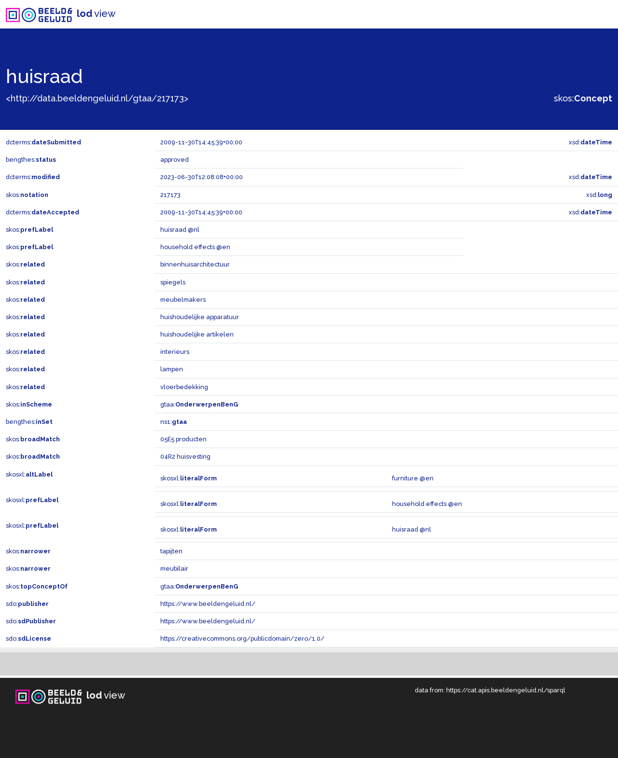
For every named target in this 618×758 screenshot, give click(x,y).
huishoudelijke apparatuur (199, 317)
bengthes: (31, 159)
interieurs (174, 351)
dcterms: (43, 142)
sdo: (27, 603)
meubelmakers (183, 299)
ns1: (173, 421)
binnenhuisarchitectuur (195, 264)
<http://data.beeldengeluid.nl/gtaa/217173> (97, 98)
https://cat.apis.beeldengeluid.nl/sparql (505, 690)
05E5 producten (183, 439)
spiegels (172, 282)
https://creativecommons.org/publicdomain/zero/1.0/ (242, 638)
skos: (583, 98)
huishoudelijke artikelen (197, 334)
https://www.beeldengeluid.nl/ (207, 603)
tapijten (171, 551)
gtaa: (199, 404)
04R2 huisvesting (185, 456)
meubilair (174, 568)
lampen (171, 369)
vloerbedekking (184, 387)
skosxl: (29, 474)
